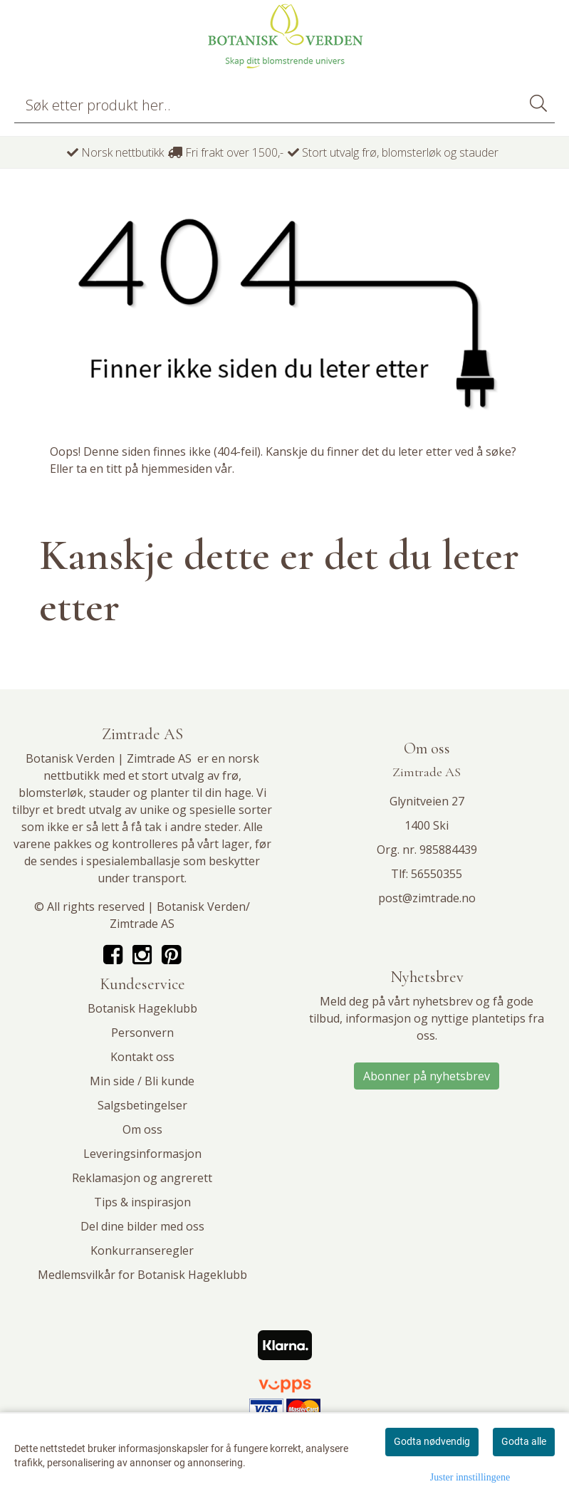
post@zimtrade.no (427, 898)
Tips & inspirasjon (142, 1202)
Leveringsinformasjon (142, 1153)
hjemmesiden (176, 468)
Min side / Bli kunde (142, 1081)
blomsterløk (51, 792)
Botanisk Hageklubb (142, 1008)
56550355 (436, 874)
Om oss (142, 1129)
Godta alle (523, 1441)
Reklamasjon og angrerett (142, 1178)
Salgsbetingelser (142, 1105)
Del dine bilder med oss (142, 1226)
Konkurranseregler (142, 1250)
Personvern (142, 1032)
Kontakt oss (142, 1057)
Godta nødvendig (432, 1441)
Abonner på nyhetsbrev (426, 1076)
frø (230, 775)
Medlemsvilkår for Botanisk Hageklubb (142, 1275)
